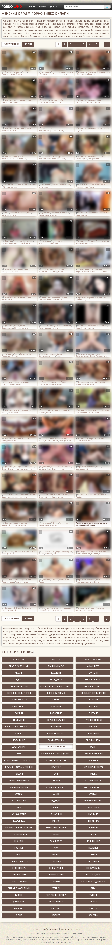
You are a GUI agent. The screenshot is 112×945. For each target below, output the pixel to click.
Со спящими (93, 875)
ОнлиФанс (93, 827)
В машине (56, 706)
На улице (93, 814)
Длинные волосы (56, 733)
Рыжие (56, 854)
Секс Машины (93, 868)
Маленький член (93, 787)
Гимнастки (19, 720)
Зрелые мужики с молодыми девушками (19, 760)
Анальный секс (67, 72)
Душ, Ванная (18, 747)
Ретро (19, 854)
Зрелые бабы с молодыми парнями (57, 753)
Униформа (43, 187)
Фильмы (18, 908)
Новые (28, 44)
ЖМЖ (18, 753)
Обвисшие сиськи (56, 827)
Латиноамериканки (18, 780)
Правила (54, 929)
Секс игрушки (7, 328)
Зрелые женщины (85, 269)
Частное (56, 915)
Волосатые (43, 102)
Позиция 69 (56, 841)
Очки (56, 834)
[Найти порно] (84, 7)
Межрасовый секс (58, 100)
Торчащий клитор (56, 895)
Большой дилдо (56, 693)
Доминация (19, 740)
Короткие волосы (56, 760)
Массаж (93, 794)
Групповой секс (93, 720)
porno (11, 7)
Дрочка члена (93, 740)
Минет (24, 72)
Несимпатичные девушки (19, 827)
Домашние (46, 72)
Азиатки (42, 243)
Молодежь (17, 72)
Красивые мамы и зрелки (19, 767)
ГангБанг (93, 713)
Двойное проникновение (19, 727)
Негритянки (93, 821)
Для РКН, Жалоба (40, 929)
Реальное (93, 848)
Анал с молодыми (60, 74)
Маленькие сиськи (52, 328)
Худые (29, 128)
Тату (68, 185)
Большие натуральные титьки (51, 131)
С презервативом (19, 861)
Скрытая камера (56, 875)
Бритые (56, 700)
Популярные (11, 44)
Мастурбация (60, 157)
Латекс (93, 774)
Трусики (93, 895)
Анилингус (95, 554)
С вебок (23, 128)
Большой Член (94, 74)
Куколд (19, 774)
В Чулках (8, 72)
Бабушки (56, 673)
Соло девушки (82, 159)
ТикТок (19, 895)
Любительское (93, 780)
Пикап (93, 834)
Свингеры (56, 861)
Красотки (55, 213)
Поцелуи (19, 848)
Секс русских (82, 74)
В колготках (83, 185)
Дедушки (56, 727)
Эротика (93, 915)
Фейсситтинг (56, 902)
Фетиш (93, 902)
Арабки (19, 673)
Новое (42, 7)
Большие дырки (19, 686)
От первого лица (19, 834)
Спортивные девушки (84, 582)
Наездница (18, 821)
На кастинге (46, 185)
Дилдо (100, 157)
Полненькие (102, 272)
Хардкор (93, 908)
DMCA (63, 929)
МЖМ (18, 807)
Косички (93, 760)
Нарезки (56, 821)
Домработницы (56, 740)
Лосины (56, 780)
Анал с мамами (101, 185)
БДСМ (48, 413)
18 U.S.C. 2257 (74, 929)
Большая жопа (46, 74)
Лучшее (53, 7)
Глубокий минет (56, 720)
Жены (15, 102)
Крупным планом (93, 767)
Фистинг (17, 552)
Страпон (56, 888)
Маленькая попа (19, 787)
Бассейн (93, 673)
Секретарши (93, 861)
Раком (56, 848)
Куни (29, 213)
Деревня (93, 727)
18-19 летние (19, 659)
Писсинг (18, 841)
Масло (41, 554)
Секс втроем (7, 102)
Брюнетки (93, 700)
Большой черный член (93, 693)
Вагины (19, 713)
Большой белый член (19, 693)
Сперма (19, 74)
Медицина (56, 801)
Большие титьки (8, 74)
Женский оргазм (9, 131)
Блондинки (56, 679)
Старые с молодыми (19, 888)
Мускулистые (19, 814)
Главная (32, 7)
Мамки (20, 157)
